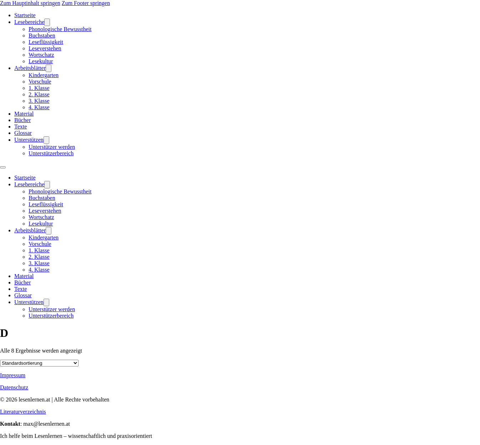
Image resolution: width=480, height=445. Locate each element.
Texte (20, 126)
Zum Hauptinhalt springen (30, 3)
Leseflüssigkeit (46, 42)
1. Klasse (39, 88)
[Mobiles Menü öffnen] (3, 167)
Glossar (23, 133)
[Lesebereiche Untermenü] (47, 22)
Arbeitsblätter (30, 68)
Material (24, 114)
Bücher (22, 120)
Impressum (12, 375)
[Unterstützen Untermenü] (46, 140)
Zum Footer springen (86, 3)
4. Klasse (39, 107)
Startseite (25, 15)
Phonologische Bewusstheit (60, 29)
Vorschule (40, 82)
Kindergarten (44, 75)
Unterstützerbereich (51, 153)
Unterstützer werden (52, 147)
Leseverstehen (45, 48)
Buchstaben (42, 35)
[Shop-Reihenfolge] (39, 363)
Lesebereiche (29, 22)
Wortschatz (41, 55)
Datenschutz (14, 387)
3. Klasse (39, 101)
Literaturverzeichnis (23, 412)
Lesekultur (41, 61)
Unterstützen (29, 140)
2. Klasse (39, 94)
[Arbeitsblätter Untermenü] (48, 68)
